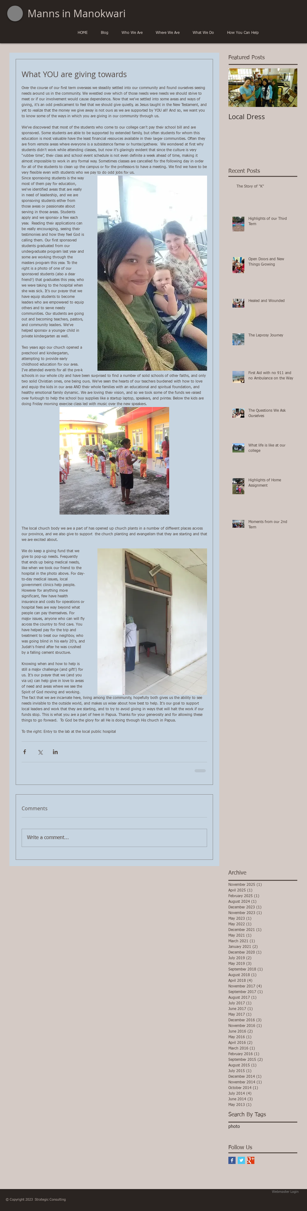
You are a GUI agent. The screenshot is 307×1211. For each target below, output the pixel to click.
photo (234, 1126)
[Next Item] (287, 88)
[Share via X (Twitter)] (40, 752)
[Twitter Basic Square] (241, 1160)
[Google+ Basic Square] (250, 1160)
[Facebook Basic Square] (232, 1160)
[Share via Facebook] (25, 752)
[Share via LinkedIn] (55, 752)
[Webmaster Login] (285, 1192)
